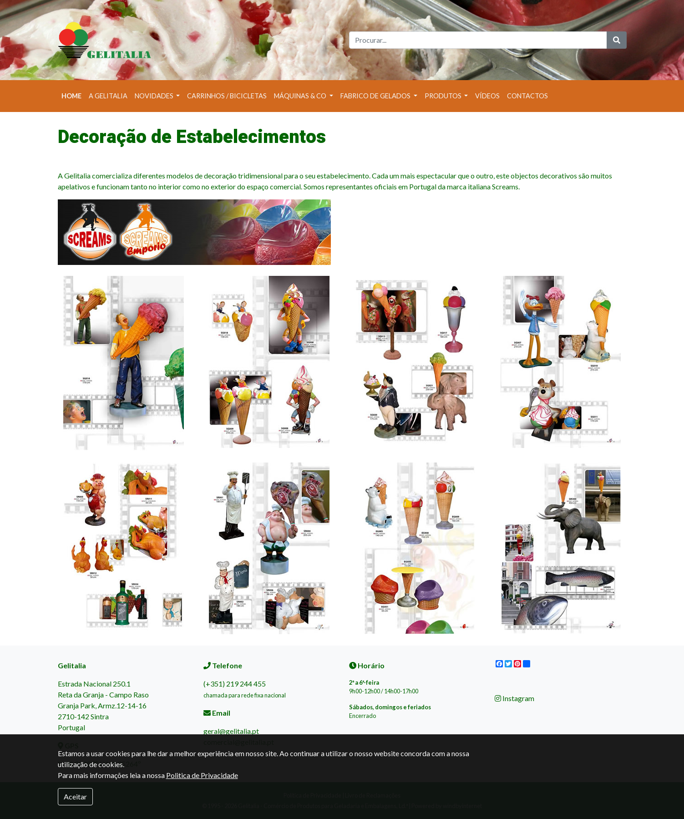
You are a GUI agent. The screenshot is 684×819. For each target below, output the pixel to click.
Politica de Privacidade (202, 775)
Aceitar (75, 796)
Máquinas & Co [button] (301, 96)
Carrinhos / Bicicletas (227, 96)
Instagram (514, 698)
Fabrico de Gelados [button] (376, 96)
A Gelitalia (108, 96)
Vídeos (487, 96)
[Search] (478, 40)
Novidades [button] (155, 96)
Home (73, 95)
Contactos (527, 96)
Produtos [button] (444, 96)
